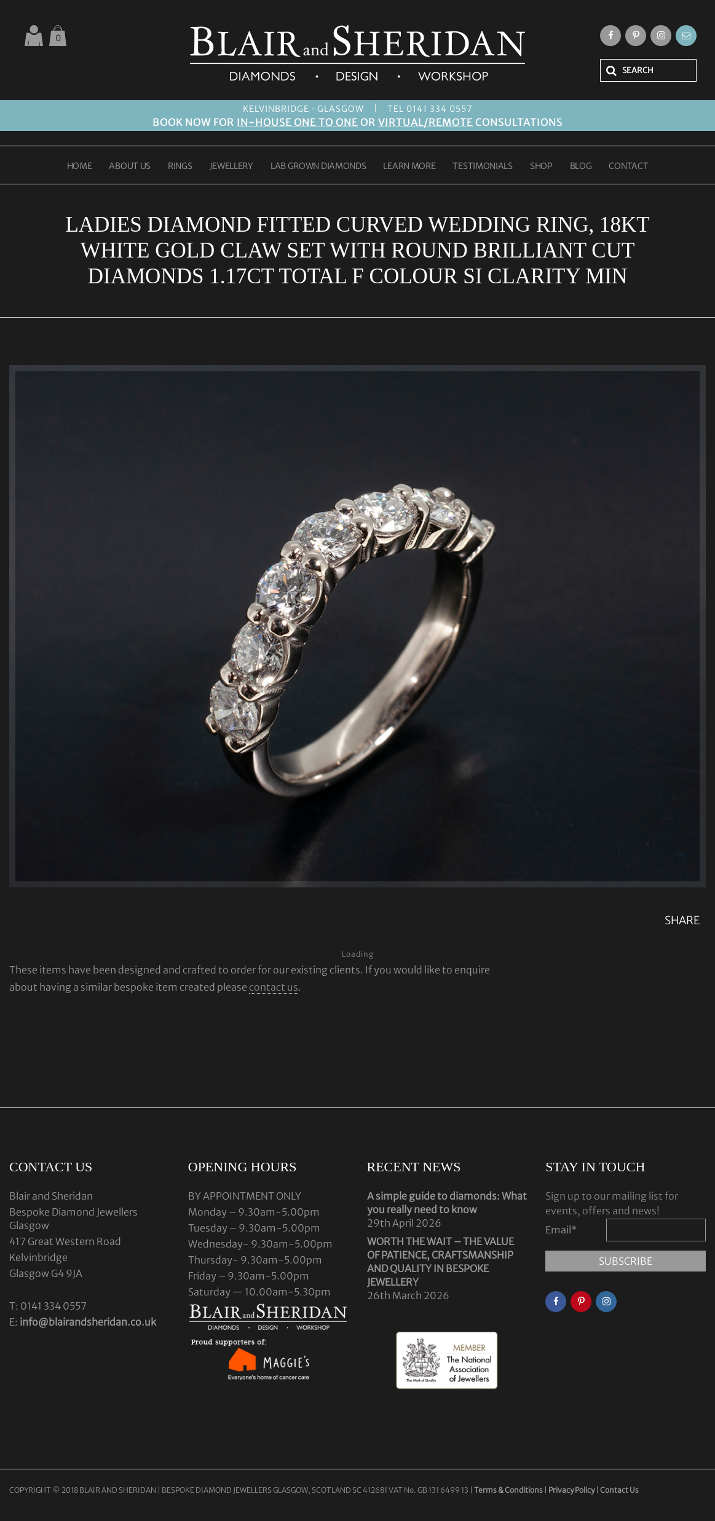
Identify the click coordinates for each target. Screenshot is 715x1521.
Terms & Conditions (509, 1490)
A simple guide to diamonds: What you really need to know (447, 1203)
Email (561, 1230)
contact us (273, 987)
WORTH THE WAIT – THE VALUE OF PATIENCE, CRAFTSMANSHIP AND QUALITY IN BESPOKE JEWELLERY (440, 1261)
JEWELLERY (231, 166)
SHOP (541, 166)
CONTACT (628, 166)
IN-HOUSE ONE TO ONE (297, 122)
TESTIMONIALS (482, 166)
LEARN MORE (409, 166)
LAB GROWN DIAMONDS (318, 166)
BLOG (581, 166)
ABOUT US (130, 166)
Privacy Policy (571, 1490)
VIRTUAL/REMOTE (425, 122)
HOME (79, 166)
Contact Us (619, 1490)
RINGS (180, 166)
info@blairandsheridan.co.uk (88, 1322)
